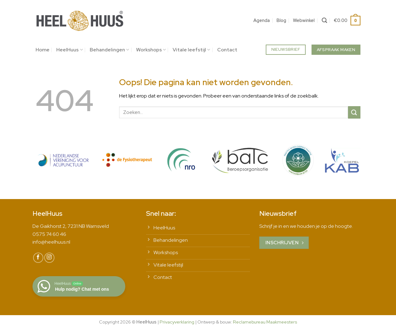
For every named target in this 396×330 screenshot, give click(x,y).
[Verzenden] (354, 112)
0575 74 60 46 (49, 234)
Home (43, 49)
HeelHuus (69, 49)
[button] (347, 20)
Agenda (261, 20)
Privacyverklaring (177, 322)
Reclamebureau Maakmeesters (265, 322)
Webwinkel (304, 20)
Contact (227, 49)
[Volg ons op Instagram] (49, 258)
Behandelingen (109, 49)
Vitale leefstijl (191, 49)
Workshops (151, 49)
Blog (281, 20)
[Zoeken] (324, 20)
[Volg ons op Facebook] (38, 258)
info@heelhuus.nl (51, 242)
